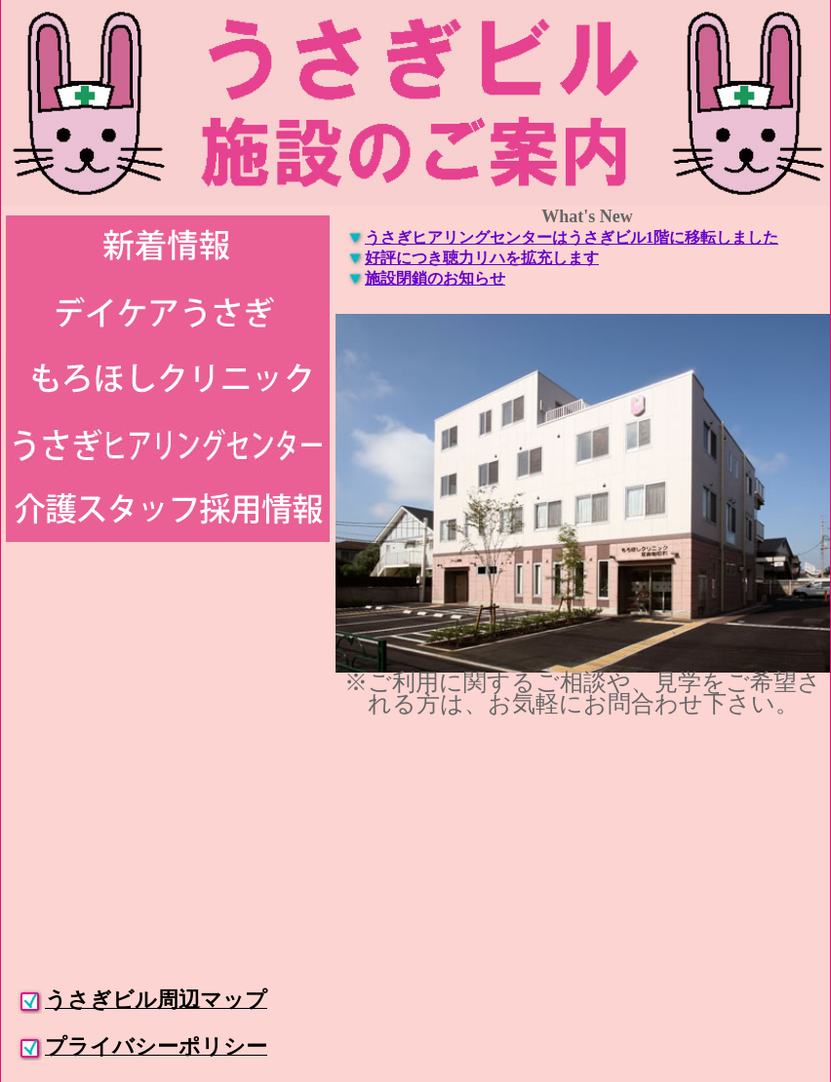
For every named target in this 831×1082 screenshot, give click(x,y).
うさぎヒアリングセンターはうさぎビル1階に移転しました (571, 237)
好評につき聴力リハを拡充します (482, 258)
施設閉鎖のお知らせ (435, 278)
